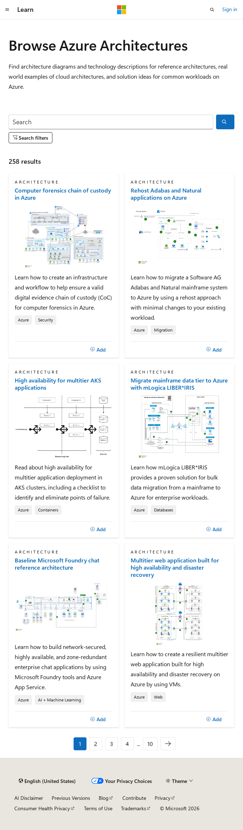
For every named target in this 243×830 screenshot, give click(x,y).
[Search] (111, 122)
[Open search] (212, 9)
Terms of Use (98, 808)
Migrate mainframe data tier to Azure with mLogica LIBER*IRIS (179, 384)
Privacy (162, 797)
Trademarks (133, 808)
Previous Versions (71, 797)
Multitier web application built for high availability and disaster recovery (175, 567)
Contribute (134, 797)
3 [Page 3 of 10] (111, 743)
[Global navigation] (7, 9)
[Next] (168, 743)
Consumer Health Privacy (42, 808)
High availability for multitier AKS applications (58, 384)
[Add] (98, 349)
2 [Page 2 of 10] (95, 743)
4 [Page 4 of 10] (127, 743)
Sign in (229, 9)
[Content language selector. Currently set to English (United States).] (47, 781)
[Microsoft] (121, 9)
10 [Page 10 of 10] (150, 743)
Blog (103, 797)
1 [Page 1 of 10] (80, 743)
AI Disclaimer (28, 797)
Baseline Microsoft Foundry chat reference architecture (57, 564)
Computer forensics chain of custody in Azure (63, 194)
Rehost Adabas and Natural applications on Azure (166, 194)
